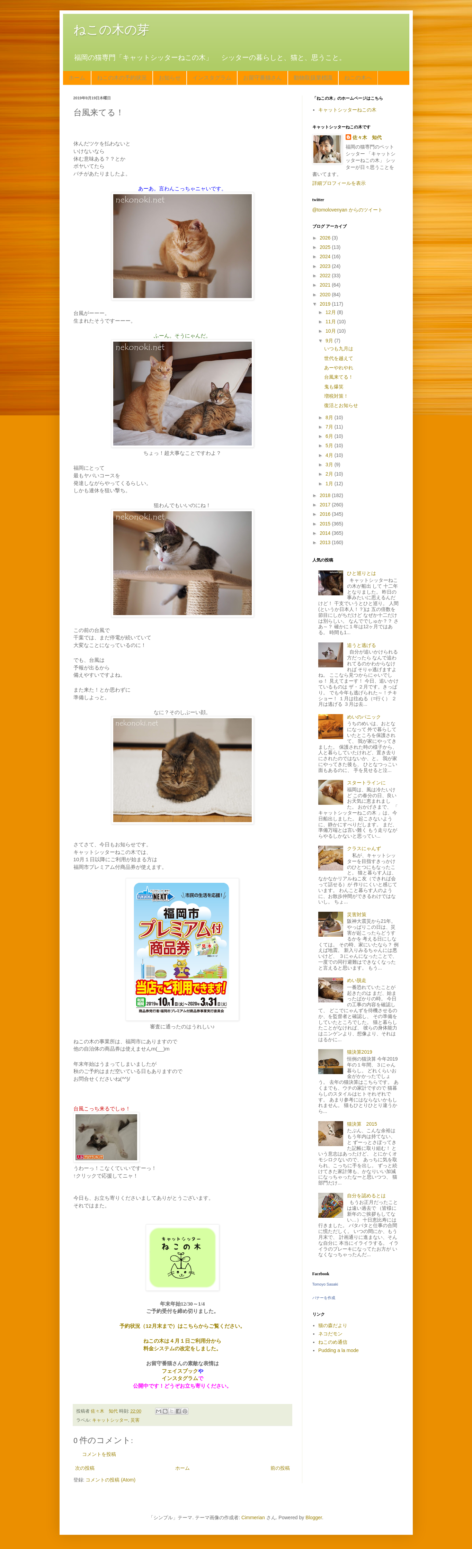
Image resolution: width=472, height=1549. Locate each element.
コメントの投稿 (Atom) (110, 1480)
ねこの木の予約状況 (122, 78)
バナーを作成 (323, 1298)
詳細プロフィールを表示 (339, 183)
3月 (330, 464)
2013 (326, 542)
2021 (326, 285)
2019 (326, 304)
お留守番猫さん (262, 78)
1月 (330, 483)
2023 (326, 266)
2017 (326, 504)
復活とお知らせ (341, 405)
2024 (326, 256)
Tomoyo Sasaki (325, 1284)
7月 (330, 427)
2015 (326, 523)
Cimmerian (253, 1517)
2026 (326, 238)
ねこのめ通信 (332, 1342)
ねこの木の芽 (111, 29)
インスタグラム (212, 78)
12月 (331, 312)
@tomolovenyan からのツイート (347, 210)
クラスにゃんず (364, 848)
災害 (135, 1420)
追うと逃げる (361, 645)
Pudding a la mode (338, 1350)
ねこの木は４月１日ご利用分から (182, 1341)
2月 (330, 474)
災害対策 (356, 914)
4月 (330, 455)
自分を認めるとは (366, 1195)
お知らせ (170, 78)
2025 (326, 247)
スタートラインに (366, 782)
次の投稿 (85, 1468)
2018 (326, 495)
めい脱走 (356, 980)
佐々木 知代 (367, 137)
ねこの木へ (358, 78)
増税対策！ (336, 396)
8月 (330, 417)
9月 (330, 340)
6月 (330, 436)
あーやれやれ (338, 367)
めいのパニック (364, 717)
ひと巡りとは (361, 573)
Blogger (313, 1517)
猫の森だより (332, 1325)
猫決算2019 (359, 1052)
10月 (331, 331)
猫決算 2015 (362, 1124)
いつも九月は (338, 348)
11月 (331, 321)
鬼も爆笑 (334, 386)
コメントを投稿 (99, 1454)
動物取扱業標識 (313, 78)
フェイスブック (180, 1371)
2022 (326, 275)
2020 (326, 294)
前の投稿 (280, 1468)
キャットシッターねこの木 (347, 109)
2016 (326, 514)
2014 (326, 533)
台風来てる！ (338, 377)
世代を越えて (338, 358)
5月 (330, 445)
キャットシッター (110, 1420)
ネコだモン (330, 1333)
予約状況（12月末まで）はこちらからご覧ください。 (182, 1326)
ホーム (77, 78)
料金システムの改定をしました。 (182, 1348)
